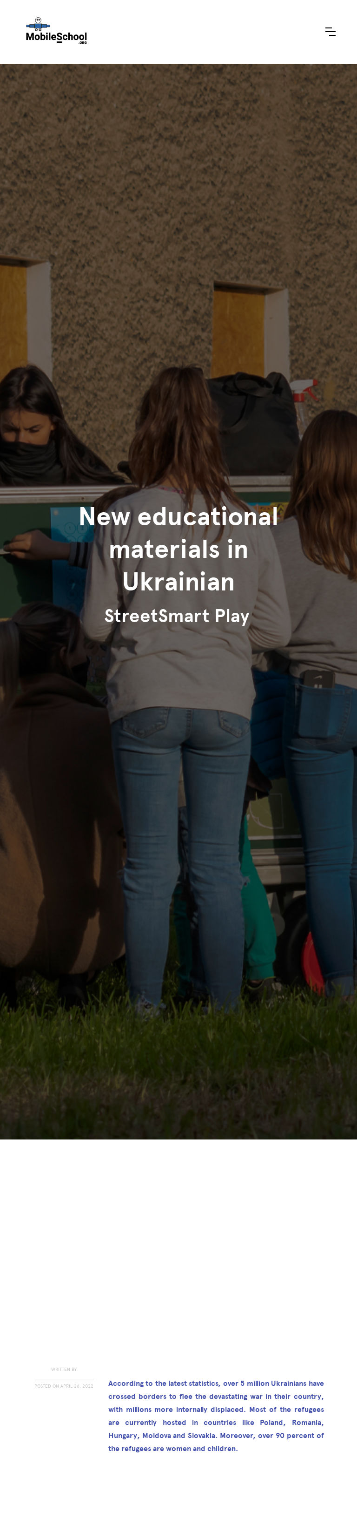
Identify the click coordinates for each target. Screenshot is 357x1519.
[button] (330, 31)
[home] (56, 31)
